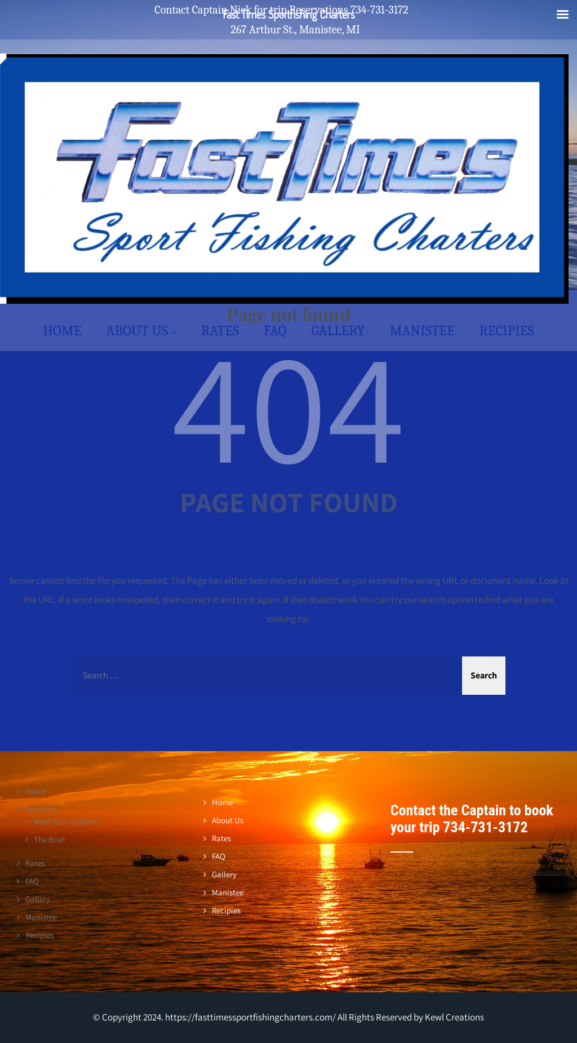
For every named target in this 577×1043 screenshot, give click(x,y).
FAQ (275, 330)
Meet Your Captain (65, 821)
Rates (220, 330)
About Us (141, 330)
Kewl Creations (453, 1017)
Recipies (506, 330)
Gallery (338, 330)
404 (288, 404)
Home (62, 330)
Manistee (421, 330)
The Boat (49, 839)
